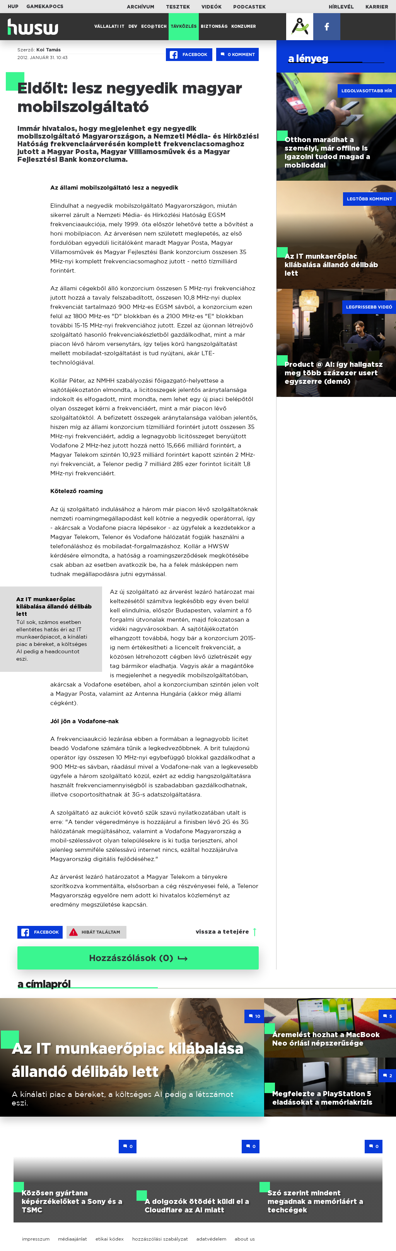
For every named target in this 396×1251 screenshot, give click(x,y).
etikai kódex (110, 1238)
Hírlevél (341, 7)
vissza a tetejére (222, 932)
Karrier (376, 7)
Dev (132, 27)
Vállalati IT (109, 27)
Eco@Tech (154, 27)
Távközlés (184, 27)
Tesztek (178, 7)
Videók (211, 7)
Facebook (189, 55)
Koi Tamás (48, 50)
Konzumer (243, 27)
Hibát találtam (94, 932)
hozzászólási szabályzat (160, 1238)
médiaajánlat (72, 1238)
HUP (13, 6)
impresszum (36, 1238)
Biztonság (214, 27)
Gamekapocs (44, 6)
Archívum (140, 7)
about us (245, 1238)
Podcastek (249, 7)
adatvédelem (211, 1238)
